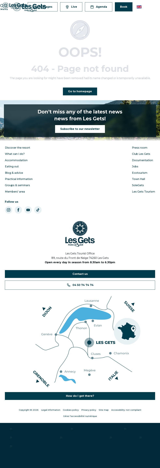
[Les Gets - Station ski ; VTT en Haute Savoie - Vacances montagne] (14, 5)
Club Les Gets (141, 153)
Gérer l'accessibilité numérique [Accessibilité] (80, 416)
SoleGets (138, 185)
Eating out (12, 166)
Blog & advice (14, 172)
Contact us (80, 273)
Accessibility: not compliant (126, 410)
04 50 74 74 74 (80, 285)
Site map (104, 410)
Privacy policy (88, 410)
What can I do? (15, 153)
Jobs (135, 166)
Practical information (19, 179)
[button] (139, 7)
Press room (139, 147)
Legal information (50, 410)
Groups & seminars (17, 185)
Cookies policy (71, 410)
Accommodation (16, 160)
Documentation (142, 160)
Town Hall (138, 179)
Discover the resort (17, 147)
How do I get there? (80, 395)
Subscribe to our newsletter (80, 128)
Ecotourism (139, 172)
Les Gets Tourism (143, 191)
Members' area (15, 191)
